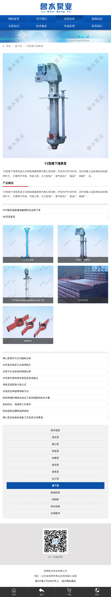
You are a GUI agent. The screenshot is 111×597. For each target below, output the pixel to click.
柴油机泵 (55, 492)
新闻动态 (97, 18)
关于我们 (41, 18)
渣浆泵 (55, 471)
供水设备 (55, 506)
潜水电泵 (55, 430)
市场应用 (69, 26)
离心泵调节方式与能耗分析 (17, 358)
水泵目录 (69, 18)
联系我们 (97, 26)
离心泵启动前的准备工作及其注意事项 (23, 417)
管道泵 (55, 451)
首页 (8, 46)
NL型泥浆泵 (9, 216)
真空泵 (55, 464)
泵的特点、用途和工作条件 (17, 404)
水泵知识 (13, 26)
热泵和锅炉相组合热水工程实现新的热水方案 (26, 397)
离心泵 (55, 444)
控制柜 (55, 499)
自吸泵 (55, 458)
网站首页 (13, 18)
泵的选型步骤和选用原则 (16, 411)
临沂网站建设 (69, 581)
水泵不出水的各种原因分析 (17, 371)
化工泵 (55, 478)
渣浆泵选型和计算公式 (14, 384)
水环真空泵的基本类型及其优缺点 (20, 378)
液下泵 (18, 46)
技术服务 (41, 26)
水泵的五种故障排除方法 (16, 391)
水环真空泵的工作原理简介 (17, 364)
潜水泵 (55, 437)
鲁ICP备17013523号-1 (47, 581)
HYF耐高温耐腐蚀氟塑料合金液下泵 (22, 210)
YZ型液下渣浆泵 (34, 46)
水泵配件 (55, 513)
